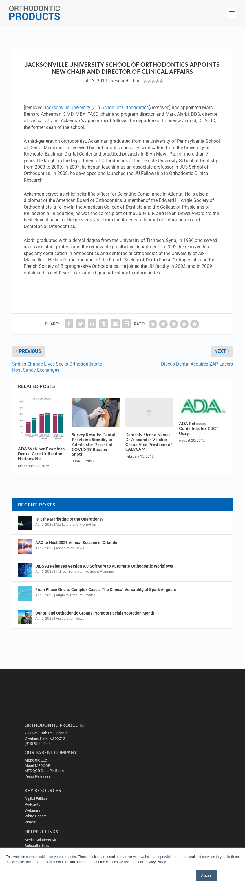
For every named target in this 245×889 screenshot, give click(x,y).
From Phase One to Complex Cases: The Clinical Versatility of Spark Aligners (105, 589)
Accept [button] (206, 876)
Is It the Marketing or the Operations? (69, 519)
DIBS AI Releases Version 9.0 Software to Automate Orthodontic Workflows (104, 566)
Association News (70, 548)
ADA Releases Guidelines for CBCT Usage (198, 428)
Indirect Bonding (68, 572)
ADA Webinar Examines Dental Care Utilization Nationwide (41, 453)
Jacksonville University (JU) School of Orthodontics (96, 107)
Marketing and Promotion (76, 525)
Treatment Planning (98, 572)
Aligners (62, 595)
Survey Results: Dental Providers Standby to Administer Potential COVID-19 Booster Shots (93, 444)
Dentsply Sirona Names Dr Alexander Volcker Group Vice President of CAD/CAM (148, 441)
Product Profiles (82, 595)
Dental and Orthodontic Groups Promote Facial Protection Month (94, 613)
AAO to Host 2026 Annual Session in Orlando (76, 542)
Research (120, 81)
